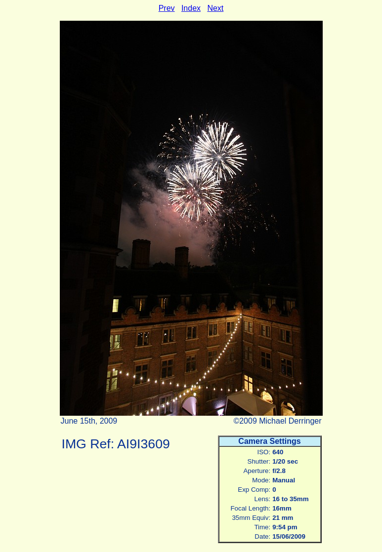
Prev (167, 8)
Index (191, 8)
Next (215, 8)
